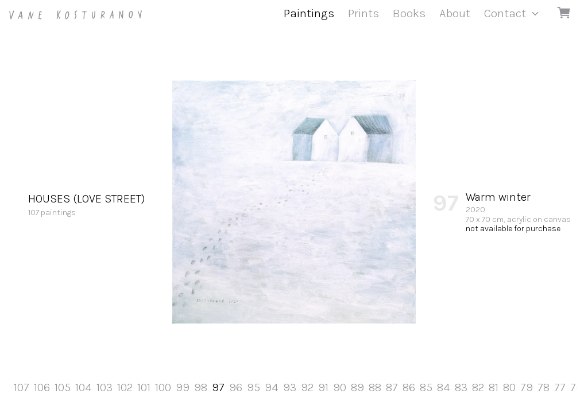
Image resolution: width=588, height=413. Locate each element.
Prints (363, 13)
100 (163, 387)
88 (375, 387)
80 (509, 387)
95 (253, 387)
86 (409, 387)
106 (42, 387)
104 (83, 387)
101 (143, 387)
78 (543, 387)
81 (493, 387)
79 (526, 387)
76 (576, 387)
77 (560, 387)
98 (200, 387)
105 (63, 387)
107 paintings (86, 204)
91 (323, 387)
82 (478, 387)
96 (235, 387)
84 (443, 387)
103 (104, 387)
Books (409, 13)
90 (339, 387)
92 (307, 387)
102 (125, 387)
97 (218, 387)
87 (392, 387)
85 (426, 387)
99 (182, 387)
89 (357, 387)
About (454, 13)
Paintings (309, 13)
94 (271, 387)
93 (289, 387)
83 (461, 387)
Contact (505, 13)
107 (21, 387)
